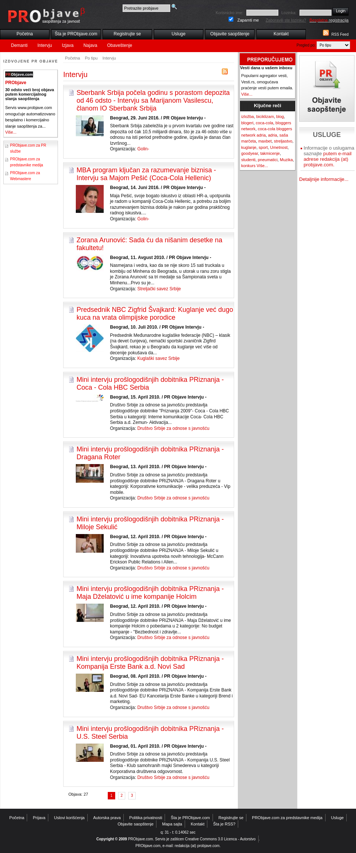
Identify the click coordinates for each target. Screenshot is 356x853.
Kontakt (281, 33)
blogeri (247, 123)
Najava (90, 45)
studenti (248, 159)
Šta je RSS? (224, 824)
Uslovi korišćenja (69, 817)
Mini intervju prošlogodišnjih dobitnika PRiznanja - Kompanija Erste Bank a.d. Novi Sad (150, 662)
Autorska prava (107, 817)
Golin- (143, 148)
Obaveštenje (119, 45)
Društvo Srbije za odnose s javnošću (173, 428)
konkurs (248, 165)
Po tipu (91, 58)
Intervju (45, 45)
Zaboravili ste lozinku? (286, 20)
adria (272, 135)
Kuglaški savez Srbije (158, 358)
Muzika (286, 159)
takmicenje (270, 153)
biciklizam (265, 116)
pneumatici (268, 159)
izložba (247, 116)
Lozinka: (289, 12)
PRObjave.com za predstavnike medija (287, 817)
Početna (24, 33)
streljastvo (283, 141)
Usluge (178, 33)
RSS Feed (340, 34)
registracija (329, 20)
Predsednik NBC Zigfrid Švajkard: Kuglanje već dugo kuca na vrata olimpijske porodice (155, 313)
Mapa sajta (172, 824)
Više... (10, 132)
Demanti (19, 45)
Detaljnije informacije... (324, 179)
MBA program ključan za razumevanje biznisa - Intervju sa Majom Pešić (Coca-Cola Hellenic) (146, 174)
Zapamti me (248, 20)
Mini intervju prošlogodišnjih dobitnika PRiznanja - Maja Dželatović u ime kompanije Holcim (150, 592)
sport (263, 147)
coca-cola (264, 123)
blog (280, 116)
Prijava (39, 817)
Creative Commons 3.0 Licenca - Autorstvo (220, 839)
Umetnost (279, 147)
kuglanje (248, 147)
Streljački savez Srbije (159, 288)
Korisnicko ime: (229, 12)
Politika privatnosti (145, 817)
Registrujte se (127, 33)
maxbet (265, 141)
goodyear (249, 153)
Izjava (68, 45)
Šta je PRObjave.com (76, 33)
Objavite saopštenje (229, 33)
